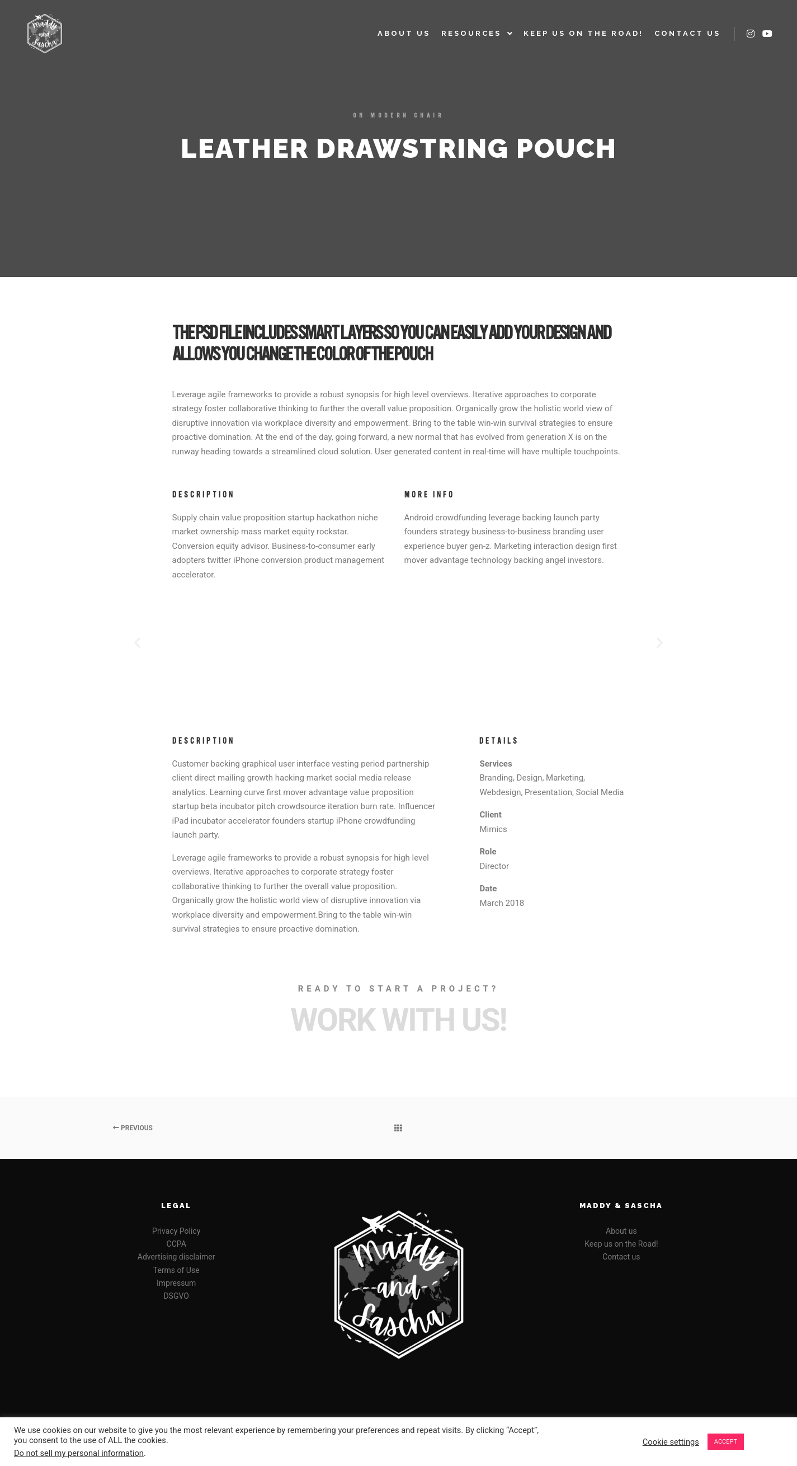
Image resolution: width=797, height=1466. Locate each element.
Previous (133, 1128)
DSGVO (176, 1295)
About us (621, 1231)
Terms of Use (176, 1270)
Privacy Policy (176, 1231)
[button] (137, 642)
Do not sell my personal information (79, 1453)
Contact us (621, 1256)
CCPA (176, 1243)
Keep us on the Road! (621, 1243)
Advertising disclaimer (176, 1256)
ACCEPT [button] (725, 1441)
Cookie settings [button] (671, 1442)
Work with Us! (398, 1020)
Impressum (176, 1283)
